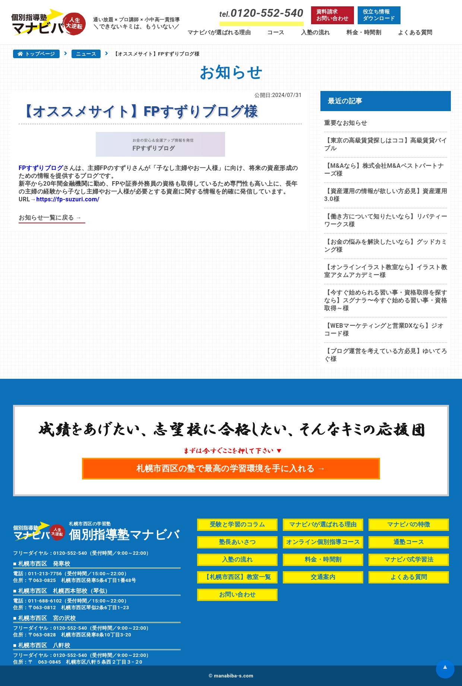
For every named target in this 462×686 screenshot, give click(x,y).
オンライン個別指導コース (323, 541)
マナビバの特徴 (408, 524)
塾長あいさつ (237, 541)
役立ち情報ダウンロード (379, 15)
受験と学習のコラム (237, 524)
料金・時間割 (363, 32)
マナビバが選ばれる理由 (219, 32)
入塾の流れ (315, 32)
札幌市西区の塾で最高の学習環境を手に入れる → (231, 468)
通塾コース (408, 541)
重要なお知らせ (345, 122)
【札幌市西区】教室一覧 (237, 576)
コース (276, 32)
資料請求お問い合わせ (332, 15)
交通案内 (323, 576)
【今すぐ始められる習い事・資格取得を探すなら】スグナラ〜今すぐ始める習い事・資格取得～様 (385, 300)
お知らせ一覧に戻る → (50, 217)
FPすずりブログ (41, 168)
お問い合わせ (237, 594)
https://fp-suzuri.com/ (67, 199)
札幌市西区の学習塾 (124, 530)
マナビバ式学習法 (408, 559)
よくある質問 (415, 32)
